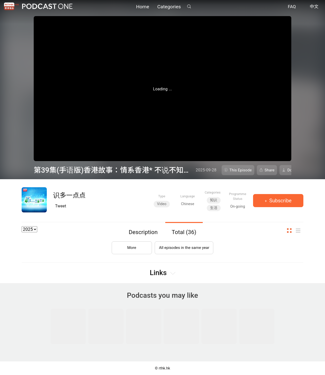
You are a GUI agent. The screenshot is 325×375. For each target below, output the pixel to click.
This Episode (240, 170)
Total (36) (184, 232)
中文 (314, 7)
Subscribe (280, 201)
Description (143, 232)
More (130, 246)
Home (142, 7)
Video (161, 204)
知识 (213, 200)
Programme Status (237, 196)
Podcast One (47, 6)
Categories (169, 7)
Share (270, 170)
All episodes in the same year (184, 246)
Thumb (291, 230)
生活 (213, 208)
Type (161, 196)
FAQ (292, 7)
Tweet (60, 206)
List (299, 230)
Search (189, 7)
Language (187, 196)
